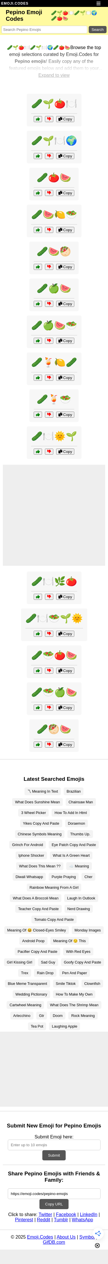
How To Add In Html (70, 813)
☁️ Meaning (79, 866)
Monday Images (88, 930)
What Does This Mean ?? (39, 866)
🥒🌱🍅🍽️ (54, 103)
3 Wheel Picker (33, 813)
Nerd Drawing (78, 909)
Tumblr (61, 1219)
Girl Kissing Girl (19, 962)
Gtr (41, 1015)
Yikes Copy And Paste (41, 823)
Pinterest (24, 1219)
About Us (66, 1237)
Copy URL (54, 1204)
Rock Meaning (83, 1015)
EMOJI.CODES (14, 3)
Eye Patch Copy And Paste (74, 845)
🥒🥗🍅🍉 (54, 655)
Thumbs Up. (80, 834)
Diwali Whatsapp (29, 877)
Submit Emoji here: (54, 1136)
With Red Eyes (78, 951)
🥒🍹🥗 (54, 399)
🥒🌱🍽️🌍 (54, 140)
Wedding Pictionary (31, 994)
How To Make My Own (74, 994)
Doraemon (76, 823)
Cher (88, 877)
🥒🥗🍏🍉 (54, 692)
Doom (57, 1015)
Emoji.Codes (40, 1237)
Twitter (45, 1214)
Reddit (43, 1219)
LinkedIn (88, 1214)
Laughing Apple (64, 1026)
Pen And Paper (74, 973)
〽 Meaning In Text (42, 791)
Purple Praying (64, 877)
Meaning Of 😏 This (69, 941)
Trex (24, 973)
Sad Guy (48, 962)
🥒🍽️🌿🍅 (54, 581)
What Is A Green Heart (71, 855)
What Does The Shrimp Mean (74, 1005)
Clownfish (92, 983)
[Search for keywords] (44, 29)
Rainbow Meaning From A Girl (54, 887)
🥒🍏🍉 (54, 288)
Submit (54, 1155)
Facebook (66, 1214)
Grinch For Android (27, 845)
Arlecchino (22, 1015)
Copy (65, 119)
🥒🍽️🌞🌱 (54, 436)
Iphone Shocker (31, 855)
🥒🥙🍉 (54, 729)
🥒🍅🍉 (54, 177)
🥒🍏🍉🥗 (54, 325)
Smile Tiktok (66, 983)
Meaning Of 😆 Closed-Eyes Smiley (36, 930)
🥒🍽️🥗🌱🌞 (54, 618)
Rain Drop (45, 973)
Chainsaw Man (81, 802)
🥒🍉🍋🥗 (54, 214)
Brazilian (74, 791)
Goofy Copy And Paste (82, 962)
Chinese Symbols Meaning (40, 834)
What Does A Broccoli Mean (35, 898)
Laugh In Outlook (81, 898)
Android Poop (33, 941)
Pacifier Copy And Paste (37, 951)
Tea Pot (37, 1026)
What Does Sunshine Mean (37, 802)
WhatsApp (82, 1219)
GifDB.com (54, 1242)
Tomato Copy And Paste (54, 919)
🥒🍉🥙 (54, 251)
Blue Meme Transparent (27, 983)
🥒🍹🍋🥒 (54, 362)
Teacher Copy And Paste (38, 909)
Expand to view (54, 75)
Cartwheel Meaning (25, 1005)
